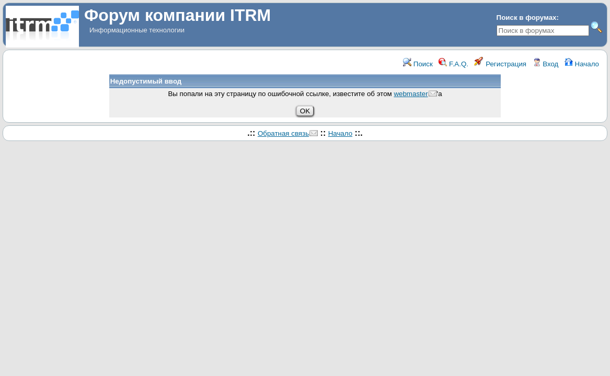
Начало (582, 64)
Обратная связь (283, 133)
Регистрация (500, 64)
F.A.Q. (453, 64)
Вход (546, 64)
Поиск (418, 64)
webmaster (411, 94)
